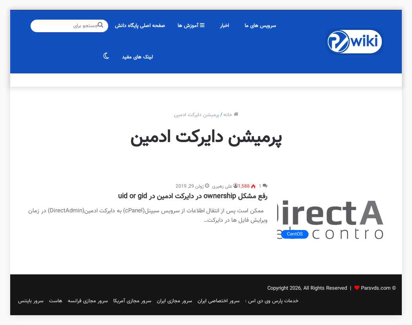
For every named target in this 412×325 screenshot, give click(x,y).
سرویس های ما (260, 26)
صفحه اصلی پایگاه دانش (140, 26)
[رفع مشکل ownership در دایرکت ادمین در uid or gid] (330, 213)
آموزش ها (191, 26)
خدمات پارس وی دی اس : (271, 301)
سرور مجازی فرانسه (88, 301)
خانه (230, 115)
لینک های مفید (137, 57)
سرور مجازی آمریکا (132, 301)
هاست (55, 301)
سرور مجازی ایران (174, 301)
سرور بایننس (31, 301)
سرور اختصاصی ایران (219, 301)
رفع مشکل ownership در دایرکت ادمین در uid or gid (192, 196)
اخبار (224, 26)
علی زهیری (222, 186)
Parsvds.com (375, 288)
